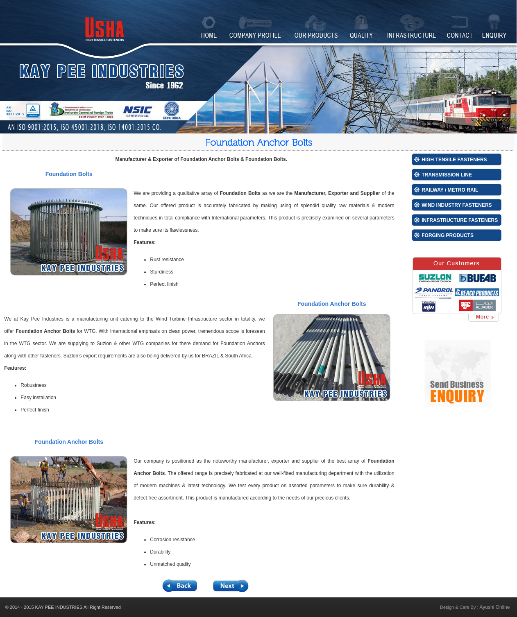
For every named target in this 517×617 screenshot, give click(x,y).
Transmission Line (447, 175)
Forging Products (448, 235)
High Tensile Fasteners (454, 160)
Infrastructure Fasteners (460, 220)
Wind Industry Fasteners (457, 205)
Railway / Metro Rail (450, 190)
